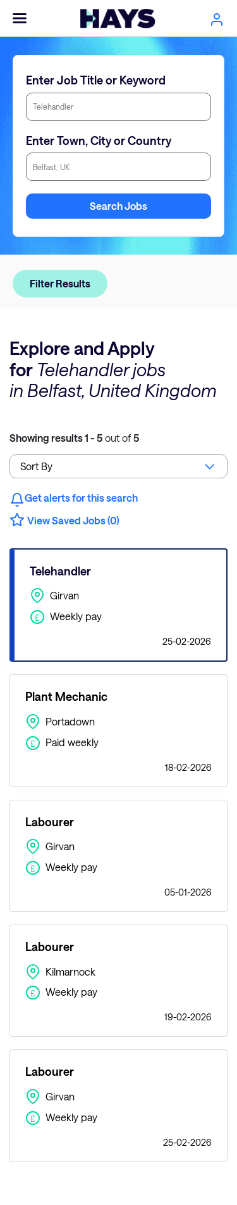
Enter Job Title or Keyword (96, 80)
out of (74, 438)
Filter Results (60, 283)
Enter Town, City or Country (98, 140)
